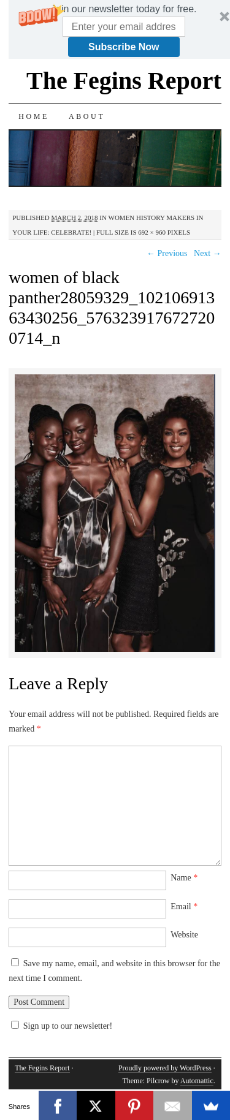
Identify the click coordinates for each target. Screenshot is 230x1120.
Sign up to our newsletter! (67, 1026)
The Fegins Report (123, 80)
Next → (207, 253)
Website (184, 934)
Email (184, 906)
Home (33, 116)
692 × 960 (152, 232)
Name (184, 877)
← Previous (167, 253)
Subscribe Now (123, 47)
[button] (123, 9)
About (87, 116)
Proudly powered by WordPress (165, 1068)
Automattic (196, 1080)
